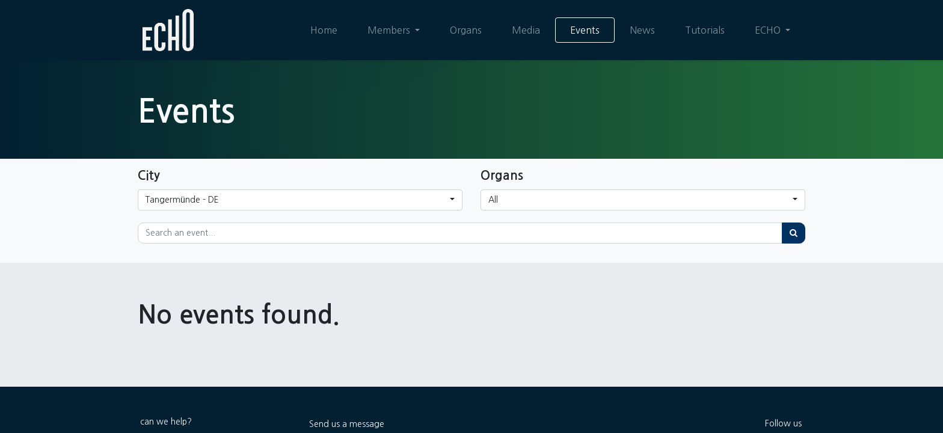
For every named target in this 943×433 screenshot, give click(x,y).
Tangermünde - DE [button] (182, 199)
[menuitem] (323, 30)
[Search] (793, 233)
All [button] (493, 199)
